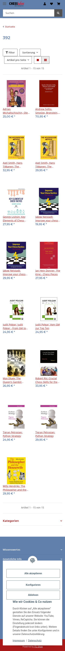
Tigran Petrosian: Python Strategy (13, 434)
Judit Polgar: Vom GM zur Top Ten (47, 326)
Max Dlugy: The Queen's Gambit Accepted (12, 380)
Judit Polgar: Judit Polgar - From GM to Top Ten (14, 326)
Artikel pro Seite (16, 60)
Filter (10, 52)
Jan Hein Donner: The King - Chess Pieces (47, 272)
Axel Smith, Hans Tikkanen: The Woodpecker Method (15, 164)
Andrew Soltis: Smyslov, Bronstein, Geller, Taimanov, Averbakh (46, 111)
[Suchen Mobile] (28, 13)
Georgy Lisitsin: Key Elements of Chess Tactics (14, 218)
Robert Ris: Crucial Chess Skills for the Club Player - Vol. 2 (46, 380)
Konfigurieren (33, 584)
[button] (44, 3)
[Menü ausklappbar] (4, 2)
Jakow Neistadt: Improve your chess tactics (46, 218)
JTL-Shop (38, 646)
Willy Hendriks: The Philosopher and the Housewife (14, 488)
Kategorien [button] (11, 521)
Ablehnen (33, 595)
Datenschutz (35, 640)
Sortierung (28, 52)
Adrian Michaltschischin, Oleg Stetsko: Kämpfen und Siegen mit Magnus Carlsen (16, 111)
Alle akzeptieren (33, 573)
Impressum (19, 640)
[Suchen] (58, 13)
